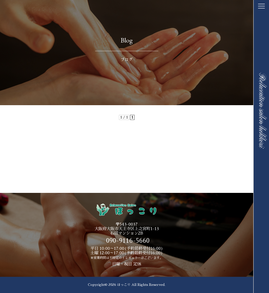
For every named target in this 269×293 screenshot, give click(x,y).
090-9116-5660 (127, 241)
